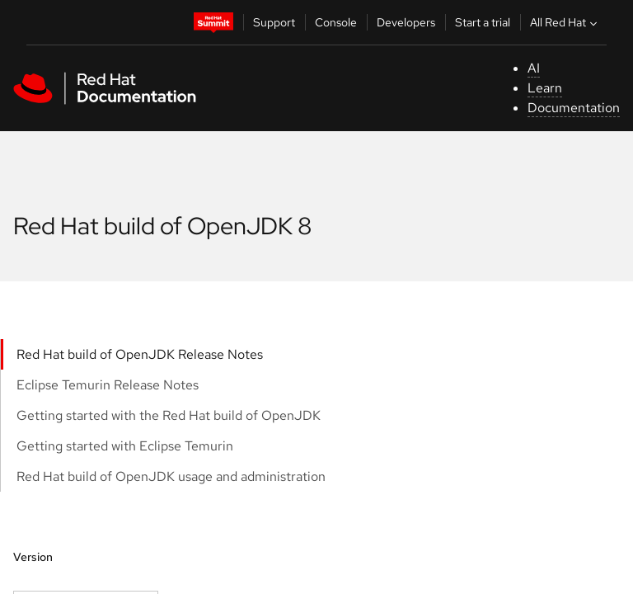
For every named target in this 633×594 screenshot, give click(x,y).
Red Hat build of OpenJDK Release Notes (139, 354)
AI (534, 68)
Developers (406, 22)
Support (274, 22)
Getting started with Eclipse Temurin (124, 446)
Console (336, 22)
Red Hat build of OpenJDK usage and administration (171, 476)
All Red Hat (565, 22)
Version (33, 556)
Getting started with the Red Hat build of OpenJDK (168, 415)
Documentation (574, 107)
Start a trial (482, 22)
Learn (545, 88)
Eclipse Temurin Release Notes (107, 385)
